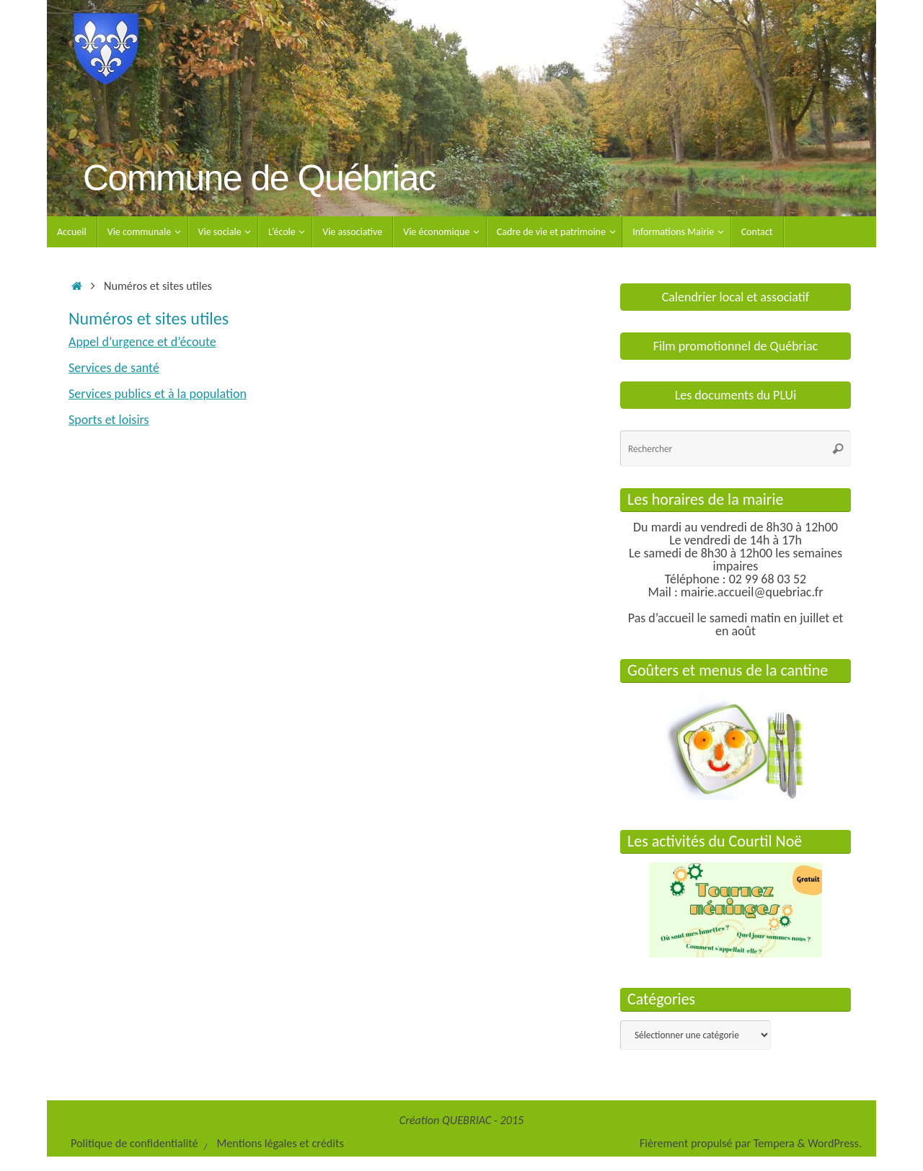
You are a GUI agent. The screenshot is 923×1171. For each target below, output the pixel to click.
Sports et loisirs (109, 420)
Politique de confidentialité (134, 1143)
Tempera (774, 1143)
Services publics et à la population (158, 394)
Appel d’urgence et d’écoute (142, 342)
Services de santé (114, 368)
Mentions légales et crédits (279, 1143)
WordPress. (835, 1143)
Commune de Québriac (259, 178)
